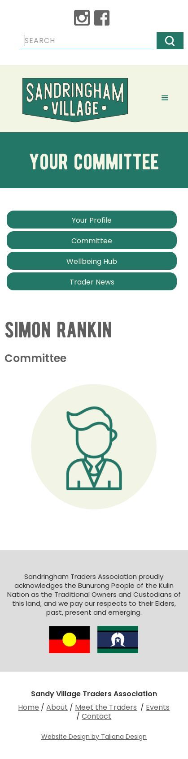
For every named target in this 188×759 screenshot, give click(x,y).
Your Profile (92, 220)
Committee (91, 241)
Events (158, 707)
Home (28, 707)
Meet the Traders (106, 707)
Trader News (92, 282)
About (57, 707)
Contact (96, 716)
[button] (165, 97)
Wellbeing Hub (91, 261)
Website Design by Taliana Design (94, 736)
